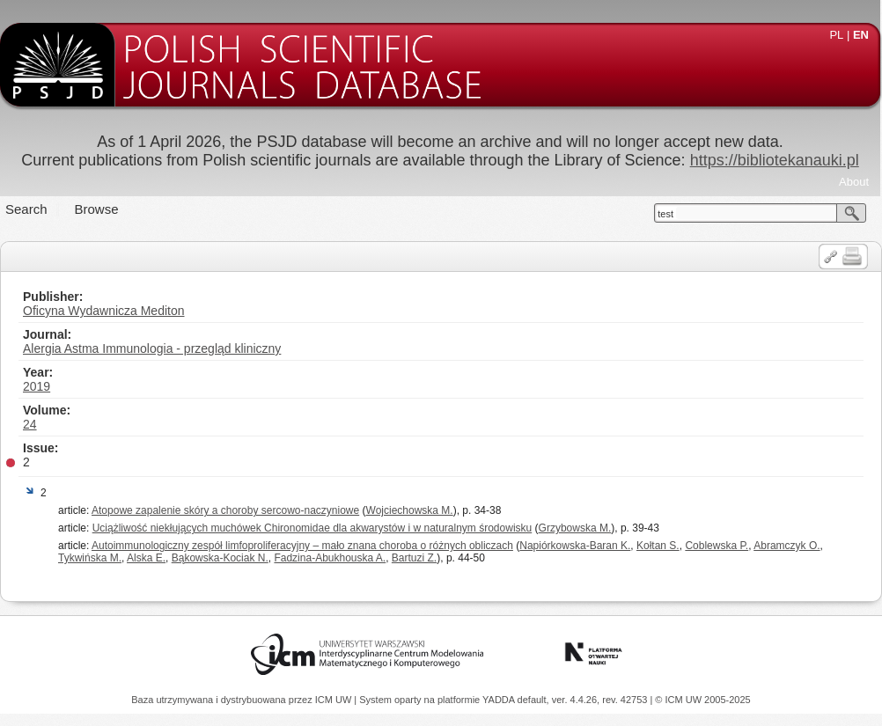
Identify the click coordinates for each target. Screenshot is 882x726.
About (854, 181)
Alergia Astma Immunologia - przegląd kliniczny (152, 348)
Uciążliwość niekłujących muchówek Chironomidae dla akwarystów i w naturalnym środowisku (312, 528)
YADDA (500, 699)
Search (26, 209)
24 (30, 424)
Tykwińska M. (89, 558)
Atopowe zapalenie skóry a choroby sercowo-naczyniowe (225, 510)
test (665, 214)
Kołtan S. (658, 545)
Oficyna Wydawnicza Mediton (104, 311)
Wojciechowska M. (409, 510)
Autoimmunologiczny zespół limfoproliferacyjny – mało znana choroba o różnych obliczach (302, 545)
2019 (36, 386)
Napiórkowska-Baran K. (574, 545)
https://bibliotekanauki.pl (774, 160)
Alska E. (146, 558)
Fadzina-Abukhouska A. (330, 558)
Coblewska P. (716, 545)
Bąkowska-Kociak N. (220, 558)
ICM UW (335, 699)
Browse (97, 209)
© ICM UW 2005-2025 (702, 699)
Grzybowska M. (575, 528)
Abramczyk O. (786, 545)
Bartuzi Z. (414, 558)
